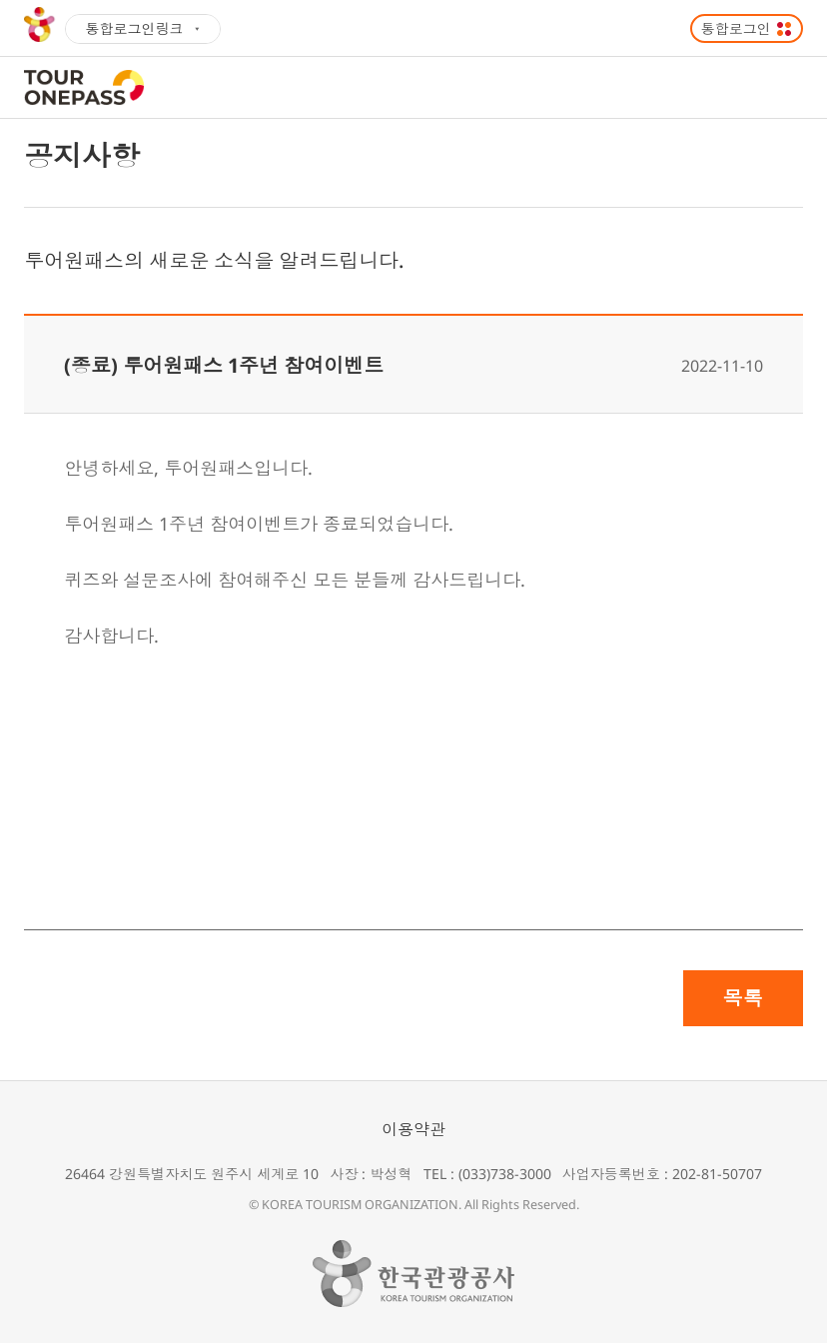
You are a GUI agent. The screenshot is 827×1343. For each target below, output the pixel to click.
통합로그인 (736, 28)
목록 (743, 997)
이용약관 (413, 1129)
